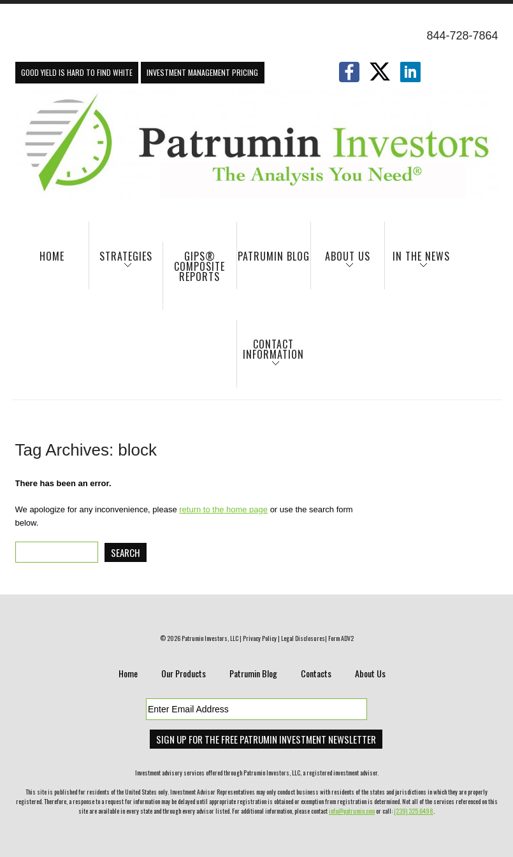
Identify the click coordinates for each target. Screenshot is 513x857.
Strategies (120, 262)
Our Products (183, 673)
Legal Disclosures (303, 638)
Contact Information (271, 355)
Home (52, 256)
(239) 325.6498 (413, 811)
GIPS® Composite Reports (199, 266)
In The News (418, 262)
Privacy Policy (260, 638)
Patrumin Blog (274, 256)
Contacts (316, 673)
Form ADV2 (341, 638)
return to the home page (223, 509)
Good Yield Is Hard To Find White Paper (77, 75)
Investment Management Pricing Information (202, 75)
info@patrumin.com (352, 811)
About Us (340, 262)
